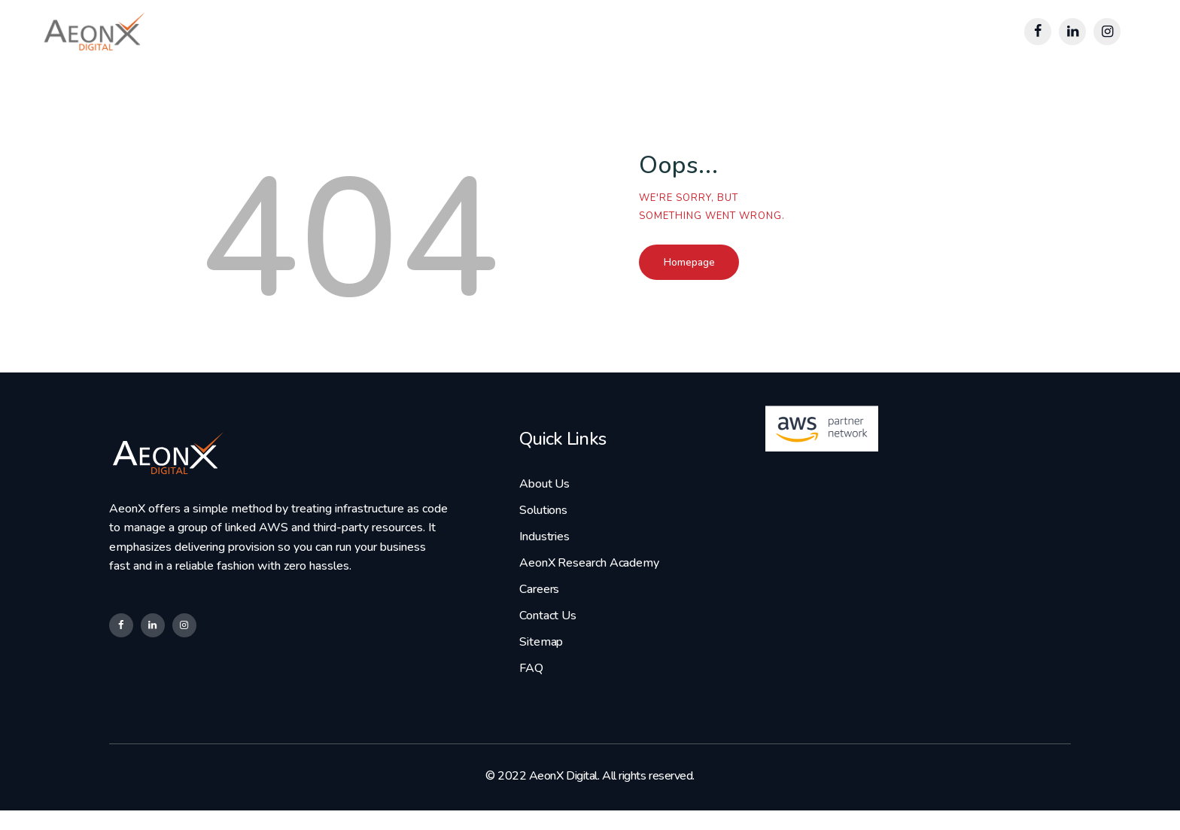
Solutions (542, 512)
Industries (543, 541)
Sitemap (540, 656)
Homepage (717, 264)
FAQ (531, 684)
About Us (543, 484)
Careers (538, 599)
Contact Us (546, 627)
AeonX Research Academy (586, 570)
